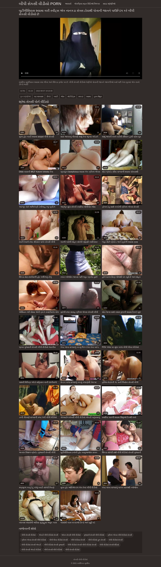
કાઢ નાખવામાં (38, 96)
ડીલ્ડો (49, 96)
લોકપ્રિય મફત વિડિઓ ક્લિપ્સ (87, 4)
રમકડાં (80, 96)
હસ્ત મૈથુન (98, 96)
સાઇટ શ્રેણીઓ (109, 4)
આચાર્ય (68, 4)
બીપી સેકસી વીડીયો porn (40, 4)
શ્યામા (88, 96)
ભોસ (62, 96)
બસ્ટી (56, 96)
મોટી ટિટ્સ (71, 96)
